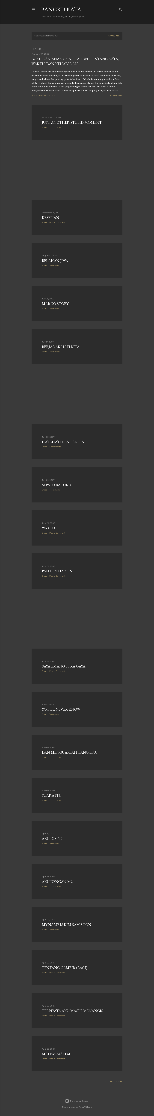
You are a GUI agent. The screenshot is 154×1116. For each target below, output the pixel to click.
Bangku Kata (61, 9)
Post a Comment (47, 95)
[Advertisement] (77, 170)
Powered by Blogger (77, 1101)
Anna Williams (85, 1107)
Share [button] (34, 95)
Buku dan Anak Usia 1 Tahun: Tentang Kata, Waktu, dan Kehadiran (75, 61)
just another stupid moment (72, 122)
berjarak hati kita (61, 346)
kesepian (50, 217)
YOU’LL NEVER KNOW (61, 709)
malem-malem (56, 1053)
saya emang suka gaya (63, 666)
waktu (48, 528)
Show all (114, 36)
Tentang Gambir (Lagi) (64, 967)
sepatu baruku (56, 484)
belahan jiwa (55, 260)
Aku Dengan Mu (57, 881)
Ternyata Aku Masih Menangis (72, 1010)
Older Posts (114, 1081)
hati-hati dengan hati (65, 441)
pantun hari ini (58, 571)
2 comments (55, 447)
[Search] (120, 9)
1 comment (54, 265)
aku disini (52, 838)
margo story (55, 303)
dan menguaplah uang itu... (70, 752)
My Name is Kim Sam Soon (66, 924)
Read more (116, 95)
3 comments (55, 127)
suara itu (52, 795)
